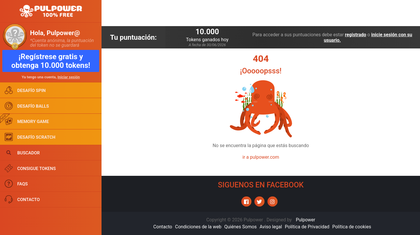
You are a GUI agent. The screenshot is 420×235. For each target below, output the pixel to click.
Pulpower (305, 220)
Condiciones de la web (198, 226)
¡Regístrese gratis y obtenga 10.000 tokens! (50, 61)
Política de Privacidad (307, 226)
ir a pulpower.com (260, 157)
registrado (355, 34)
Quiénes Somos (240, 226)
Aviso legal (271, 226)
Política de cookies (351, 226)
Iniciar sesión (68, 77)
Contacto (162, 226)
